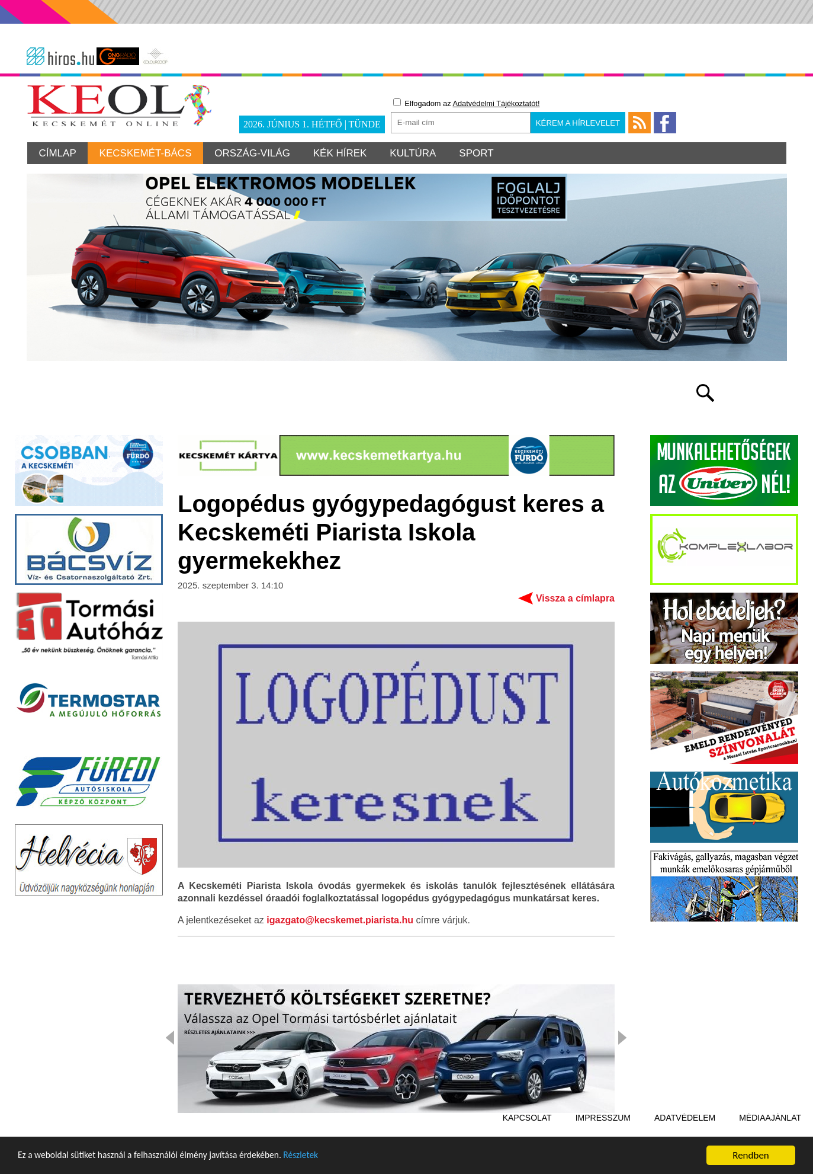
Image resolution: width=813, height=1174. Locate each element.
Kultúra (416, 153)
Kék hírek (342, 153)
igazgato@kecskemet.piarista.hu (339, 906)
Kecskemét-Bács (146, 153)
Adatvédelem (684, 1104)
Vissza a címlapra (575, 585)
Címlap (57, 153)
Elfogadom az (466, 103)
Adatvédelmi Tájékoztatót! (495, 103)
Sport (480, 153)
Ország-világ (254, 153)
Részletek (328, 1159)
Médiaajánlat (770, 1104)
